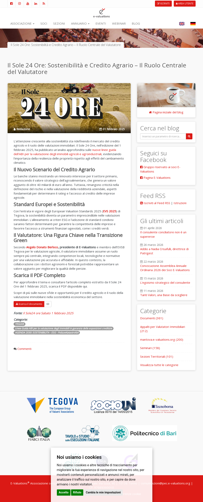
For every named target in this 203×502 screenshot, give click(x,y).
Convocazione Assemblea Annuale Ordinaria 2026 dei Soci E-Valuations (165, 268)
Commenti (24, 349)
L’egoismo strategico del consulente (165, 282)
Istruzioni (180, 203)
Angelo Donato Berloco (42, 247)
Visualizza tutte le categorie (159, 365)
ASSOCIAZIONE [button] (22, 23)
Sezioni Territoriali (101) (156, 356)
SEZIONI (59, 23)
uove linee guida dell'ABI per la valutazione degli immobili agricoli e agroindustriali (65, 152)
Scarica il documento (29, 304)
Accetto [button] (64, 492)
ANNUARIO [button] (80, 23)
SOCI (43, 23)
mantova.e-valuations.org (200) (161, 339)
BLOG (136, 23)
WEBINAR (119, 23)
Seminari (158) (150, 348)
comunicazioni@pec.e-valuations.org (165, 483)
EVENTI (100, 23)
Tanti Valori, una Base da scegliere (163, 295)
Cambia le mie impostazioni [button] (103, 492)
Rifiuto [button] (77, 492)
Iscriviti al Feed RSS (155, 203)
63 (47, 304)
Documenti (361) (151, 318)
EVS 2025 (109, 211)
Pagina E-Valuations (155, 178)
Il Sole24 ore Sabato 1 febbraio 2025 (48, 313)
